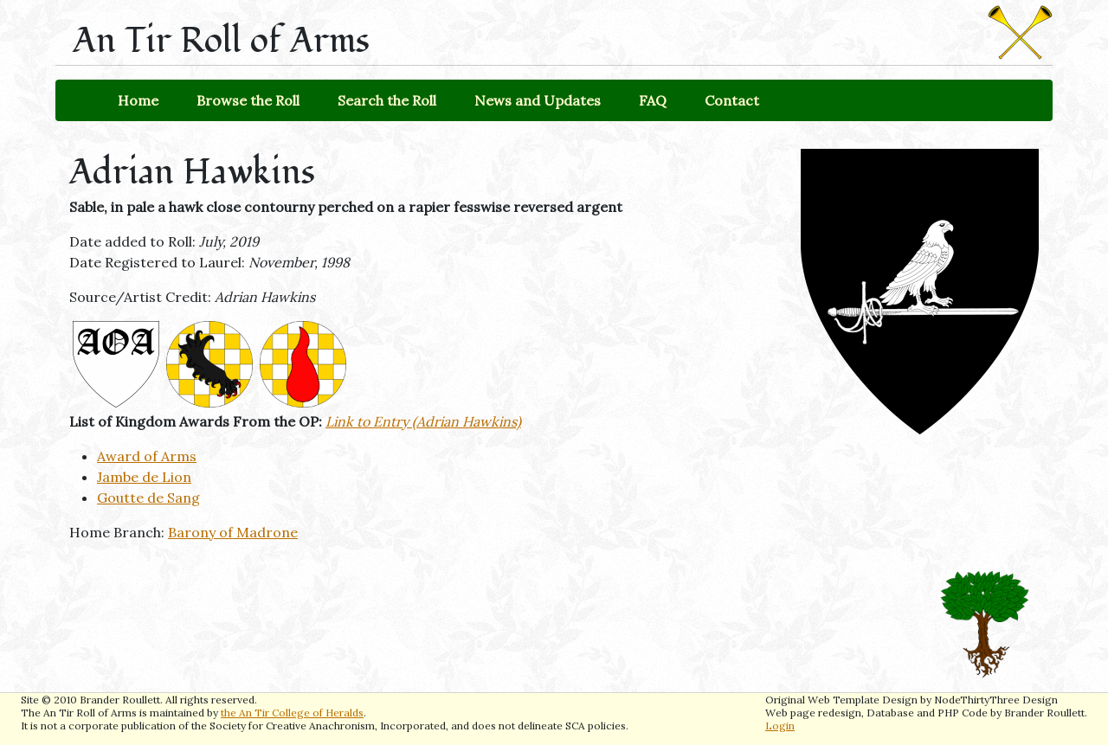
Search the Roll (387, 100)
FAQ (653, 100)
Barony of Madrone (233, 532)
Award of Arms (146, 456)
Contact (732, 100)
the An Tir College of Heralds (292, 712)
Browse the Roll (248, 100)
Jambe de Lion (144, 476)
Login (780, 725)
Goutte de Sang (148, 497)
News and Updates (537, 100)
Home (138, 100)
